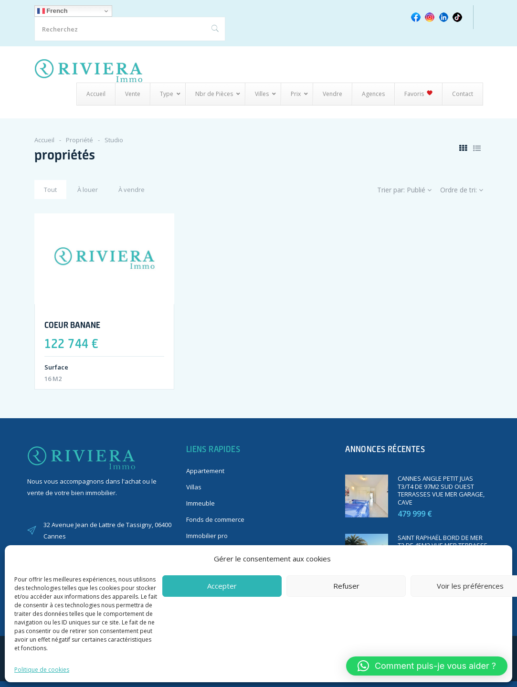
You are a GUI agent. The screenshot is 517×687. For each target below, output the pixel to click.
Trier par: (404, 189)
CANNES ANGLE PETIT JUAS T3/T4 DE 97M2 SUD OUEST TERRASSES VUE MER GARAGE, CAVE (441, 490)
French (52, 11)
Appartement (205, 470)
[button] (426, 666)
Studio (114, 140)
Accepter (222, 586)
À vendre (131, 189)
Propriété (79, 140)
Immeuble (200, 503)
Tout (50, 189)
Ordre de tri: (461, 189)
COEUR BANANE (72, 324)
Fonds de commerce (215, 519)
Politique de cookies (41, 670)
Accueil (44, 140)
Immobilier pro (207, 535)
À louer (87, 189)
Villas (193, 487)
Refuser (346, 586)
